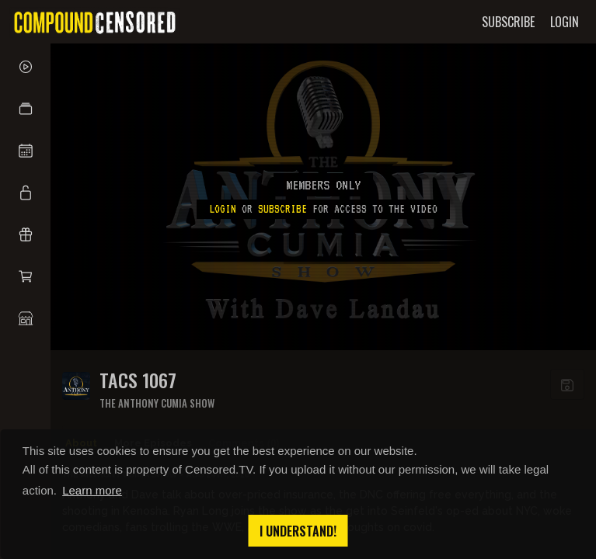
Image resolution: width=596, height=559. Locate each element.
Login (222, 209)
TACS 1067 (137, 380)
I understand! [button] (298, 531)
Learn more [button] (92, 490)
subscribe (282, 209)
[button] (25, 109)
